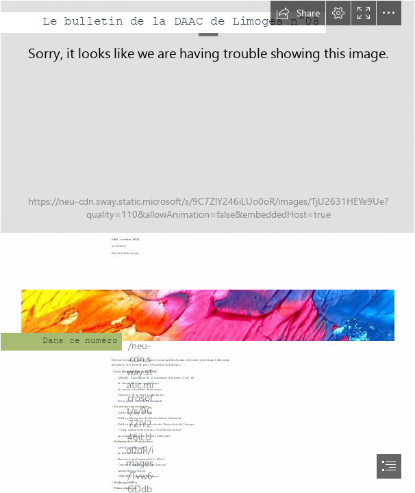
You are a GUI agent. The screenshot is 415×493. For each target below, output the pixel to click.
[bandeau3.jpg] (207, 116)
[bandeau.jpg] (207, 307)
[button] (298, 13)
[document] (207, 246)
